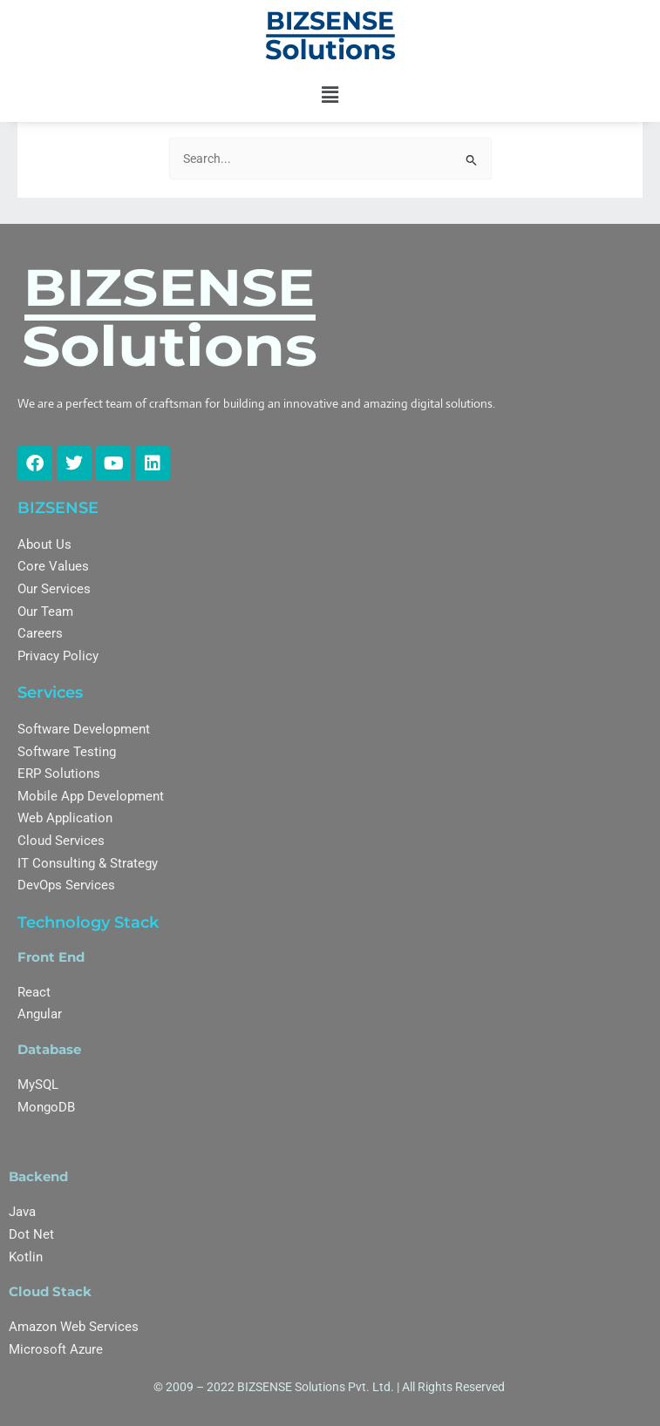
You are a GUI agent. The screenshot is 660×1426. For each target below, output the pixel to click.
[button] (329, 95)
